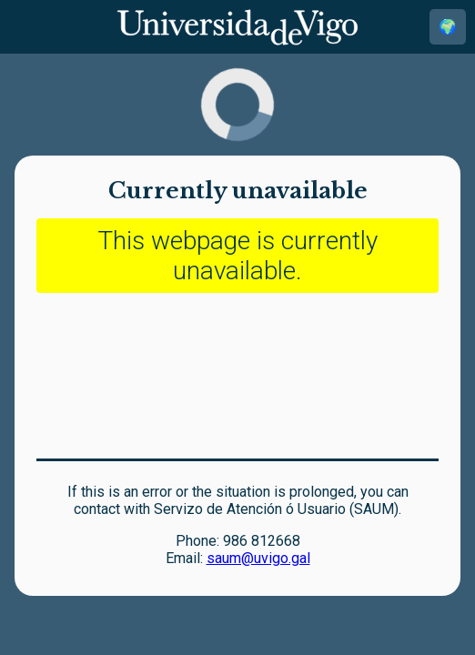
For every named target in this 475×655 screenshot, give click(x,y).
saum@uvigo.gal (258, 558)
